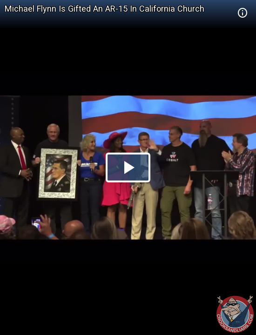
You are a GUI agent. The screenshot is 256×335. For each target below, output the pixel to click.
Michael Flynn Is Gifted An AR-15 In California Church (104, 8)
